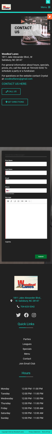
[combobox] (8, 190)
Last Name (8, 169)
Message (8, 197)
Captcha (8, 242)
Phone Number (9, 193)
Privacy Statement (34, 432)
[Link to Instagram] (34, 315)
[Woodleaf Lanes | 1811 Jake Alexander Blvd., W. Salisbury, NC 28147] (6, 7)
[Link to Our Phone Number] (27, 306)
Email (7, 178)
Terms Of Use (46, 432)
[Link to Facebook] (26, 315)
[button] (8, 201)
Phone (7, 187)
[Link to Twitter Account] (18, 315)
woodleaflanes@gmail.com (18, 78)
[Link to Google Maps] (27, 300)
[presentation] (23, 247)
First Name (8, 160)
